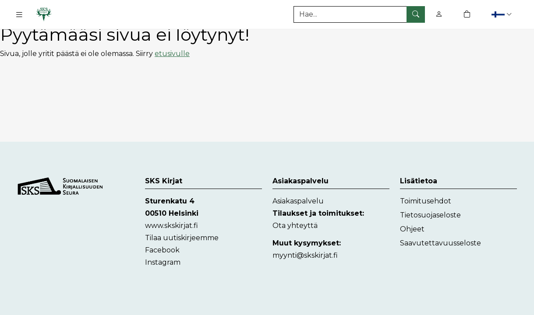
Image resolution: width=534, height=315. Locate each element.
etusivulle (172, 53)
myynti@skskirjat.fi (305, 255)
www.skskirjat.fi (171, 225)
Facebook (162, 250)
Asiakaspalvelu (298, 201)
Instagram (162, 262)
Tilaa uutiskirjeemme (182, 238)
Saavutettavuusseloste (440, 243)
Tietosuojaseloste (430, 215)
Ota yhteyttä (295, 225)
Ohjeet (412, 229)
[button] (503, 14)
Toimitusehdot (425, 201)
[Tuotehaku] (359, 14)
